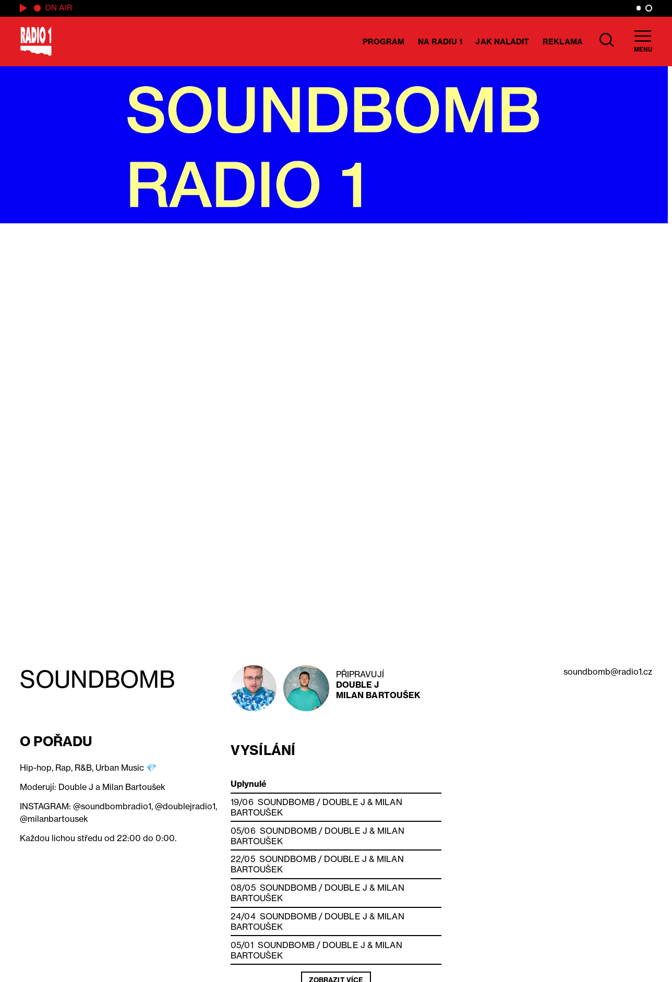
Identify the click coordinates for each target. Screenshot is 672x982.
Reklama (563, 41)
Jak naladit (502, 41)
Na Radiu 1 (440, 41)
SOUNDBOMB (286, 802)
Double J (357, 684)
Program (384, 41)
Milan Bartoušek (378, 695)
